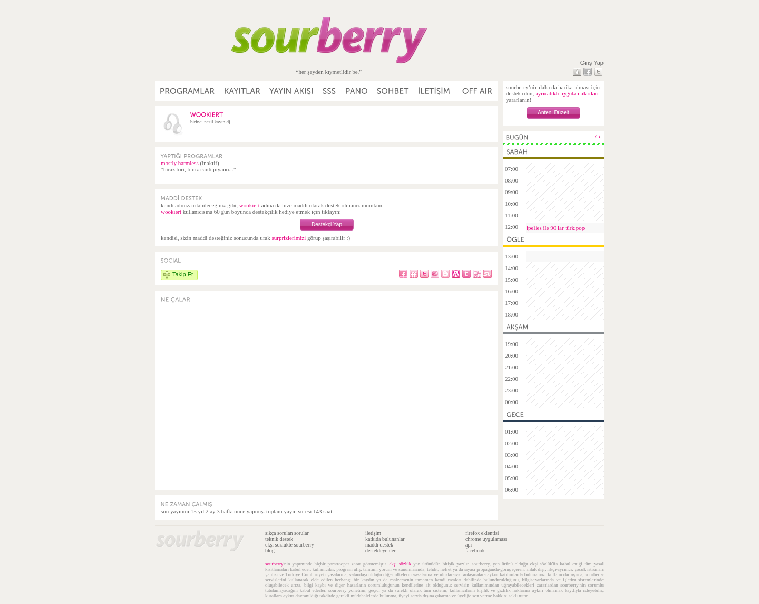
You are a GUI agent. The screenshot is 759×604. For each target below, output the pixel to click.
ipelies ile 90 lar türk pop (556, 228)
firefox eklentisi (482, 533)
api (468, 545)
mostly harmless (180, 163)
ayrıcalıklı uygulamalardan (567, 93)
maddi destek (379, 545)
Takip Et (182, 274)
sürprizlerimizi (288, 238)
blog (270, 550)
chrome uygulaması (486, 539)
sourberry (274, 564)
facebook (475, 550)
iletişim (373, 533)
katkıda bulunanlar (385, 539)
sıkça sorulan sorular (287, 533)
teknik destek (279, 539)
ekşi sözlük (400, 564)
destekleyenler (380, 550)
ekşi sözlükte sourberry (289, 545)
